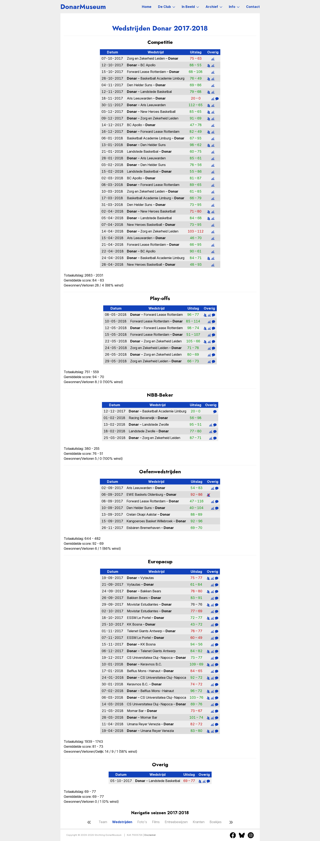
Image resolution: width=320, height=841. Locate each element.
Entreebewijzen (176, 822)
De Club (166, 7)
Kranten (199, 822)
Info (234, 7)
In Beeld (190, 7)
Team (103, 822)
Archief (214, 7)
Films (156, 822)
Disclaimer (150, 835)
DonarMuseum (83, 6)
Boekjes (216, 822)
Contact (253, 7)
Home (146, 7)
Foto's (142, 822)
